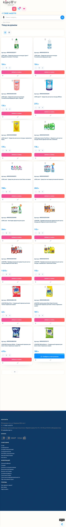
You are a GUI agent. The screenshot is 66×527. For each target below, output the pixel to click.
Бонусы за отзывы (6, 471)
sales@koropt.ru (7, 430)
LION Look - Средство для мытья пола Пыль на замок (16, 179)
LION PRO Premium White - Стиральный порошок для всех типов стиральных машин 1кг (16, 345)
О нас (2, 445)
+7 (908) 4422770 (9, 13)
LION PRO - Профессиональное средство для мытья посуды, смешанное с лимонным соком (48, 262)
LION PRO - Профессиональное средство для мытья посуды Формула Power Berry (15, 262)
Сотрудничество (6, 451)
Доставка (4, 487)
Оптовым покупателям (7, 453)
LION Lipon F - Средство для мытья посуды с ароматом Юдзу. (16, 138)
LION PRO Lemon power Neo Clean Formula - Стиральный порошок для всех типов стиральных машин (48, 305)
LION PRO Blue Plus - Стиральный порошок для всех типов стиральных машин (15, 304)
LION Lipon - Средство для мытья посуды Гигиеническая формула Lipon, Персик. (12, 97)
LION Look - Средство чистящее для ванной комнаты (49, 179)
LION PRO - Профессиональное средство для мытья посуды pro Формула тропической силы (48, 221)
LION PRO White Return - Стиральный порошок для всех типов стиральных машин (48, 345)
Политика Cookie (6, 475)
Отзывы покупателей (7, 449)
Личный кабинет (6, 463)
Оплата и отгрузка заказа (8, 467)
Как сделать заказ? (6, 485)
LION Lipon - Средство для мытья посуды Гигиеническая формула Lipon (45, 56)
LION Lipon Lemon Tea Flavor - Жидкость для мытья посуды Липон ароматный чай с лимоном (48, 138)
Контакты (4, 457)
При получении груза (7, 479)
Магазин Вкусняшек (7, 455)
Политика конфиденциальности (10, 477)
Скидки (3, 465)
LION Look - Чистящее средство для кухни (13, 220)
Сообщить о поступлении (51, 356)
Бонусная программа (7, 469)
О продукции (5, 447)
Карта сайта (4, 489)
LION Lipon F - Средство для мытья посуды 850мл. (48, 97)
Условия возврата (6, 473)
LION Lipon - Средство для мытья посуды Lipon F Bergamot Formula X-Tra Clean (14, 56)
